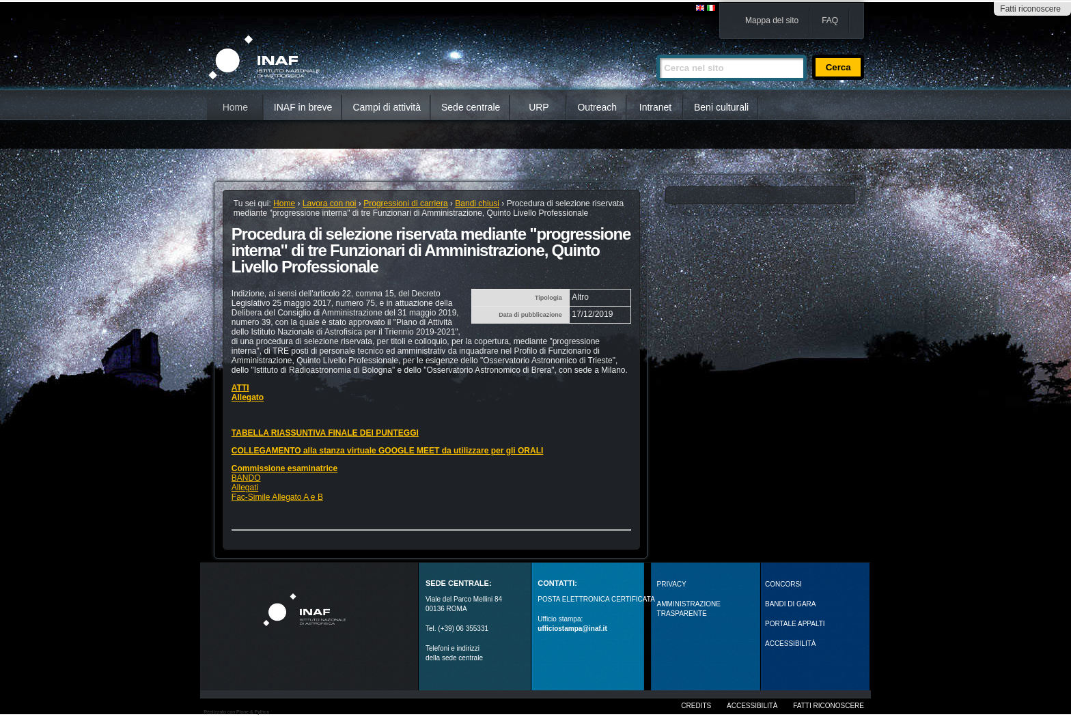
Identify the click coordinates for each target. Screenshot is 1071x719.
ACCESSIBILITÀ (790, 643)
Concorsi (783, 584)
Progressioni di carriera (405, 203)
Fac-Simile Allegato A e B (277, 497)
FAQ (830, 20)
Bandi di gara (790, 604)
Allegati (245, 487)
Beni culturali (721, 107)
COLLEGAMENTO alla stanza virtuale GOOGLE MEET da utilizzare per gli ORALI (388, 450)
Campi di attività (386, 107)
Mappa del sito (771, 20)
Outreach (597, 107)
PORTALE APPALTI (795, 624)
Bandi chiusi (477, 203)
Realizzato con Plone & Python (236, 711)
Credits (696, 705)
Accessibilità (752, 705)
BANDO (246, 478)
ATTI (240, 388)
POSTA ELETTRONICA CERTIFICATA (596, 599)
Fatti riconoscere (1030, 9)
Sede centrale (470, 107)
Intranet (655, 107)
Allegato (248, 397)
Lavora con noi (330, 203)
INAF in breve (303, 107)
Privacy (671, 584)
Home (235, 107)
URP (539, 107)
